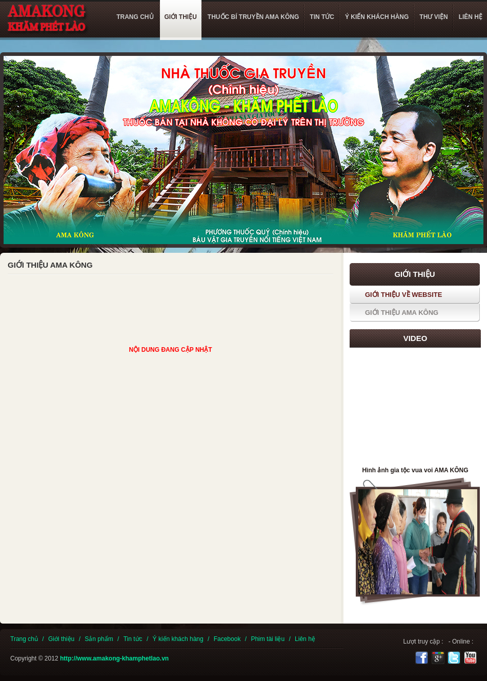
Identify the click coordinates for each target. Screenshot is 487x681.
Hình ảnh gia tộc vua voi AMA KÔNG (415, 470)
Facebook (227, 639)
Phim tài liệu (268, 639)
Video (415, 338)
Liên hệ (305, 639)
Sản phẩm (99, 639)
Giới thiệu (61, 639)
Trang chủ (24, 639)
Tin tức (133, 639)
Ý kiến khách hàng (178, 639)
